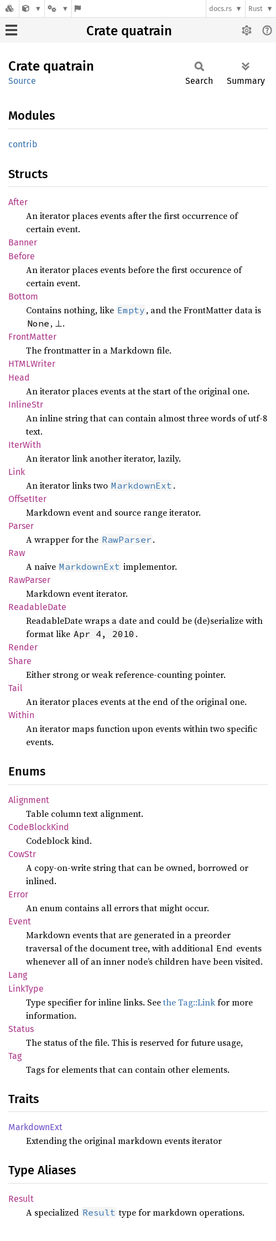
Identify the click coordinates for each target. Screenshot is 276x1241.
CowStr (22, 854)
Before (21, 256)
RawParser (29, 580)
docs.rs (220, 8)
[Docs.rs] (9, 8)
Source (22, 81)
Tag (15, 1056)
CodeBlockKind (38, 827)
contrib (23, 144)
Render (23, 647)
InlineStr (25, 404)
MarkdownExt (35, 1127)
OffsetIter (27, 499)
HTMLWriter (31, 364)
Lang (17, 975)
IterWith (24, 445)
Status (21, 1029)
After (18, 202)
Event (19, 921)
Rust (255, 8)
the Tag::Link (189, 1002)
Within (21, 715)
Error (18, 894)
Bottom (23, 296)
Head (19, 377)
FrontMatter (32, 336)
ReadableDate (37, 607)
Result (21, 1199)
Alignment (28, 800)
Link (16, 472)
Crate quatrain (129, 31)
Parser (21, 526)
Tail (15, 688)
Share (20, 661)
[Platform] (58, 8)
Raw (16, 553)
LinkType (26, 988)
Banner (22, 242)
